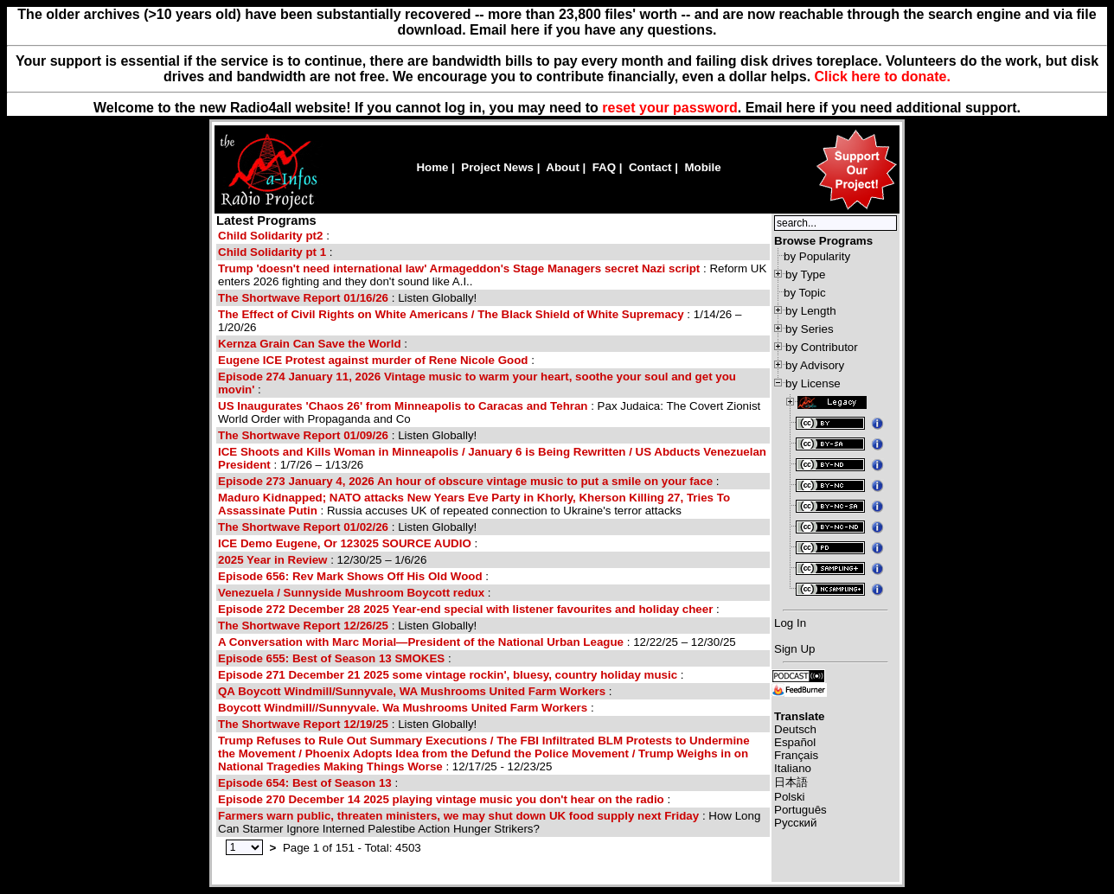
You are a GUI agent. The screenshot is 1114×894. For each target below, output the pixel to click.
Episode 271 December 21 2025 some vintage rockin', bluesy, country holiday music (447, 674)
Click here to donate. (883, 76)
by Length (810, 310)
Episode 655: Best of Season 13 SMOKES (331, 658)
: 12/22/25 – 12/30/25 (477, 641)
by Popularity (817, 256)
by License (813, 383)
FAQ (604, 167)
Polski (789, 796)
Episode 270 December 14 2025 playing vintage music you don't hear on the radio (441, 799)
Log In (790, 622)
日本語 (791, 782)
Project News (497, 167)
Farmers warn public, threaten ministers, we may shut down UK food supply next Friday (458, 815)
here (801, 107)
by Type (805, 274)
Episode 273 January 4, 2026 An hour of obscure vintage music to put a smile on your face (465, 481)
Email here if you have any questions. (593, 29)
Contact (650, 167)
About (562, 167)
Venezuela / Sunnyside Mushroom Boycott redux (351, 592)
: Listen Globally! (347, 297)
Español (795, 742)
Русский (795, 822)
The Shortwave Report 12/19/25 (303, 724)
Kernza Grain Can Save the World (309, 343)
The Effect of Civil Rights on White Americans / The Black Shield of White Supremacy (451, 314)
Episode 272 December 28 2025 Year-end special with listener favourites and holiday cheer (465, 609)
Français (796, 755)
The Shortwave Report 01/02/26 (303, 526)
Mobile (702, 167)
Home (432, 167)
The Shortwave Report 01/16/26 (303, 297)
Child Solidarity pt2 (270, 235)
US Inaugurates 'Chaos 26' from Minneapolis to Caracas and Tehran (403, 405)
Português (800, 809)
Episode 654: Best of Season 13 (305, 782)
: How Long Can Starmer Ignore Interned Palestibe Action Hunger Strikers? (489, 822)
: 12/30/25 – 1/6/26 (322, 559)
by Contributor (821, 347)
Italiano (792, 768)
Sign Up (794, 648)
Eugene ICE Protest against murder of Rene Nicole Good (373, 360)
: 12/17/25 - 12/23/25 (484, 753)
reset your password (670, 107)
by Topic (805, 292)
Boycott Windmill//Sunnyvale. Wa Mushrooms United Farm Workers (402, 707)
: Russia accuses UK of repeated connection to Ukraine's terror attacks (474, 504)
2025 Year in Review (272, 559)
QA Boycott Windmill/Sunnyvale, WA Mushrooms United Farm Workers (411, 691)
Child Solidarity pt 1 (272, 252)
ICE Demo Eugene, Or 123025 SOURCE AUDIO (344, 543)
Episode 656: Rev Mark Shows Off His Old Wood (350, 576)
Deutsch (795, 729)
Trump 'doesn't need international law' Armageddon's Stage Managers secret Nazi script (459, 268)
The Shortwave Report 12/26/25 (303, 625)
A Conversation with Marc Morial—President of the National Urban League (421, 641)
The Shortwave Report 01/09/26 (303, 435)
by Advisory (814, 365)
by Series (809, 328)
